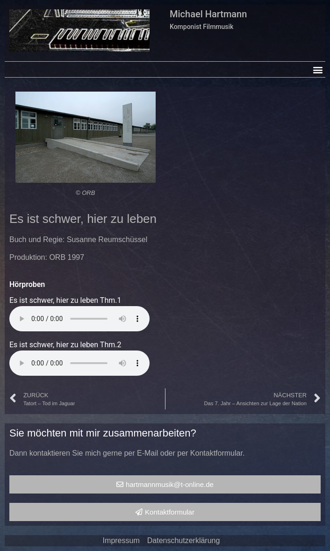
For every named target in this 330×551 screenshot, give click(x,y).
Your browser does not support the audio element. (79, 318)
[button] (317, 69)
